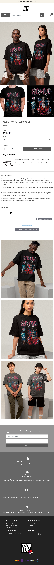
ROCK (21, 20)
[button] (44, 219)
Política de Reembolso (12, 527)
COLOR (4, 130)
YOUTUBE (38, 536)
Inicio (4, 20)
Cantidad (5, 145)
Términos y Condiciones (12, 523)
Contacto (30, 525)
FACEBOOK (38, 533)
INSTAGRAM (38, 534)
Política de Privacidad (11, 525)
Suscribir (27, 445)
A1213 (28, 20)
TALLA (4, 136)
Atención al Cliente (33, 523)
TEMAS (7, 20)
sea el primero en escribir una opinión (27, 229)
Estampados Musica (14, 20)
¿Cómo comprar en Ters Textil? (14, 533)
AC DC (24, 20)
